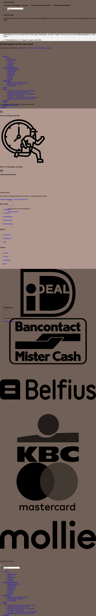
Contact (6, 253)
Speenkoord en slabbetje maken (17, 597)
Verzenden (7, 235)
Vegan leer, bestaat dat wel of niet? (18, 607)
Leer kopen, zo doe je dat (15, 610)
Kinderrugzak (8, 220)
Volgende (4, 107)
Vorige (3, 106)
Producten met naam (11, 582)
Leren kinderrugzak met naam (41, 48)
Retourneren (8, 238)
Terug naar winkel (12, 211)
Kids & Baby (11, 577)
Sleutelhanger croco (13, 584)
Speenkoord (7, 209)
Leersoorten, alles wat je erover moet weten (21, 605)
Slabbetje (10, 590)
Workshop (7, 595)
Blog (5, 264)
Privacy (6, 256)
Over (5, 602)
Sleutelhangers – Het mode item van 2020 (20, 613)
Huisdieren (10, 581)
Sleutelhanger (8, 216)
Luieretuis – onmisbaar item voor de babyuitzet (22, 612)
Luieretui (6, 213)
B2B (5, 242)
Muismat (10, 594)
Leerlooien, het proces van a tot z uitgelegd (21, 608)
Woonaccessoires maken (15, 599)
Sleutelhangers (12, 574)
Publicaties (7, 260)
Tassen (9, 576)
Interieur (9, 579)
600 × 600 (27, 48)
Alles (8, 573)
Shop (5, 571)
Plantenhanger (8, 224)
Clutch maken (11, 600)
